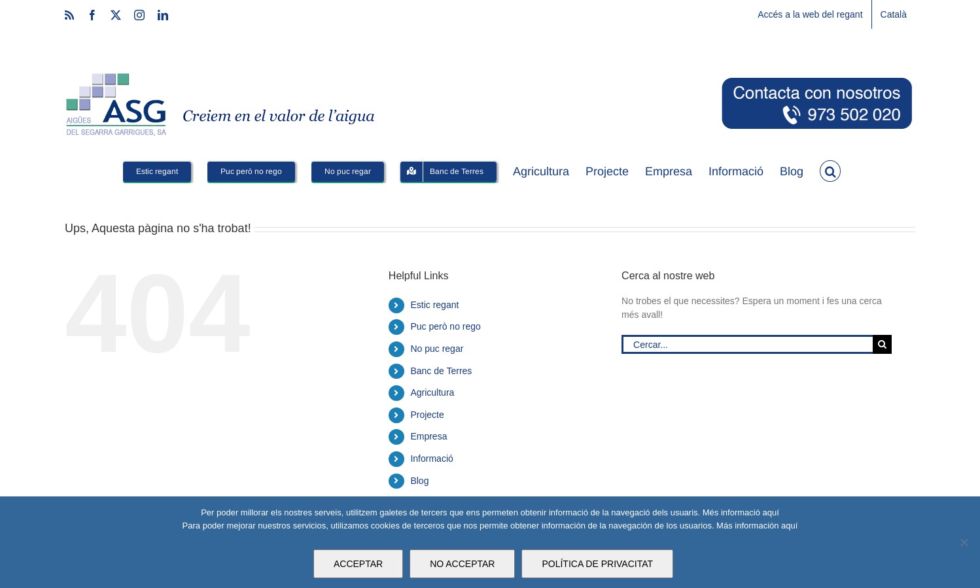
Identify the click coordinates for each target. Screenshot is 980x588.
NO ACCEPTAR (462, 564)
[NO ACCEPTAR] (963, 542)
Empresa (428, 436)
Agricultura (432, 392)
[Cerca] (882, 344)
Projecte (427, 414)
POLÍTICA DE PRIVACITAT (597, 564)
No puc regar (436, 348)
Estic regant (434, 305)
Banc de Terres (441, 371)
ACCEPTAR (358, 564)
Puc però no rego (445, 326)
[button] (830, 170)
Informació (431, 458)
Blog (419, 481)
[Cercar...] (747, 344)
